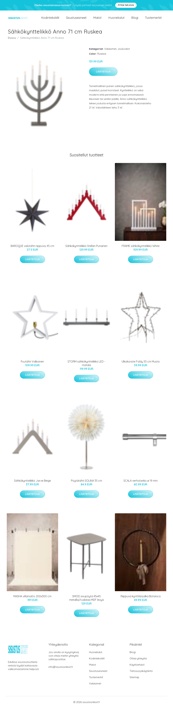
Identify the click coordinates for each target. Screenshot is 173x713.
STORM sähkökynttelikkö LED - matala (86, 368)
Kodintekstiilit (50, 20)
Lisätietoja (103, 76)
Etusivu (12, 43)
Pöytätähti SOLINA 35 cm (86, 485)
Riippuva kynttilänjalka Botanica (140, 601)
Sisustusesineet (76, 20)
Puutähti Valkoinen (32, 366)
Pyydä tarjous (126, 5)
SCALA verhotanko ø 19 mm (140, 485)
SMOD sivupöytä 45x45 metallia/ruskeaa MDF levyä (86, 603)
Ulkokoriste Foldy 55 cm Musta (140, 366)
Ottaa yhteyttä (138, 663)
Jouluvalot (124, 54)
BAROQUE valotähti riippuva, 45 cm (32, 251)
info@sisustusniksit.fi (60, 672)
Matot (97, 20)
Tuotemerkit (153, 20)
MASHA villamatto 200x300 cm (32, 601)
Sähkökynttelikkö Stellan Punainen (86, 251)
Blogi (134, 20)
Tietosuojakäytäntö (141, 676)
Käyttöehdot (137, 669)
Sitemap (134, 682)
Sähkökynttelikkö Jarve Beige (32, 485)
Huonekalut (116, 20)
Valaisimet (110, 54)
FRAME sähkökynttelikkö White (140, 251)
